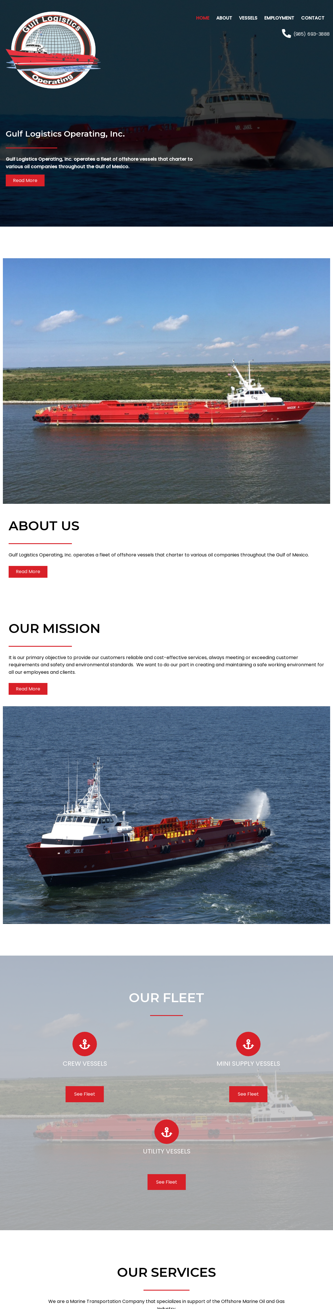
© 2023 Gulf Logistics (166, 1291)
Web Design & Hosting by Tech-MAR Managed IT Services (166, 1303)
